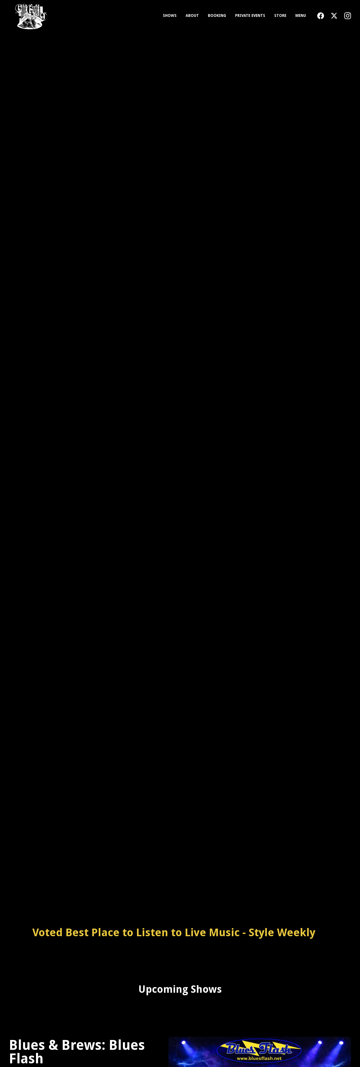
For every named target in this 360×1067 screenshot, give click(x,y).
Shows (170, 15)
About (192, 15)
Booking (217, 15)
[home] (30, 16)
